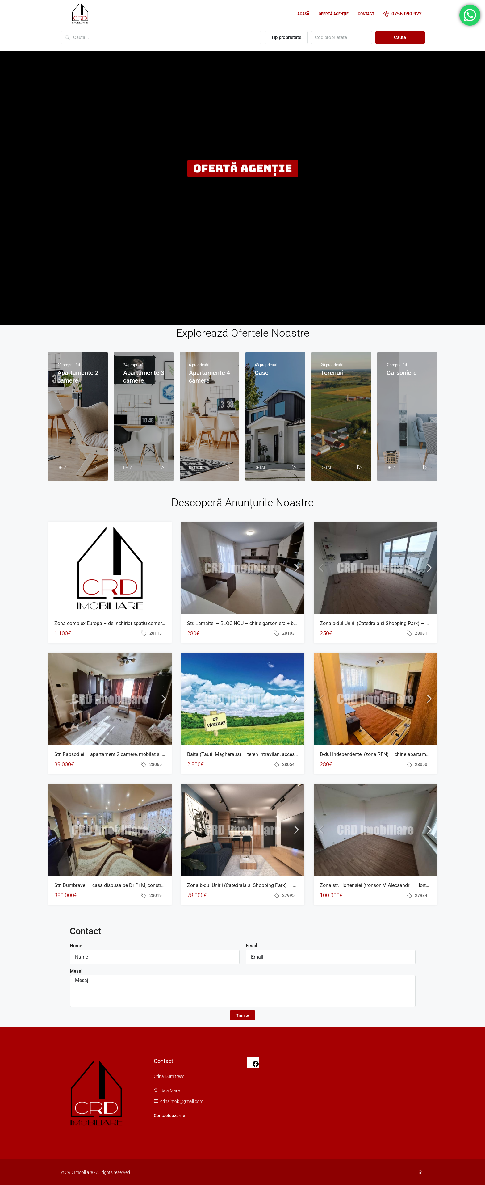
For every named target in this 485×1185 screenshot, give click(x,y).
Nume (76, 945)
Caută (400, 37)
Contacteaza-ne (169, 1115)
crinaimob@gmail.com (181, 1101)
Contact (366, 14)
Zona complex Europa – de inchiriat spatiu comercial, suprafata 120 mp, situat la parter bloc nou (159, 623)
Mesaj (76, 971)
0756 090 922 (402, 14)
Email (251, 945)
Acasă (303, 14)
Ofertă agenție (334, 14)
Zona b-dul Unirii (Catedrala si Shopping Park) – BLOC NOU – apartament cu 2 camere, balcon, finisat (297, 885)
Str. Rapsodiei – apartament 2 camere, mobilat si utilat (113, 754)
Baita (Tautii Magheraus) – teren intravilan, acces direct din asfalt (258, 754)
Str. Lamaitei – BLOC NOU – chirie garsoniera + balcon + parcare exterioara (268, 623)
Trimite (242, 1015)
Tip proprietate (286, 37)
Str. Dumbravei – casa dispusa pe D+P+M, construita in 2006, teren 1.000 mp (138, 885)
